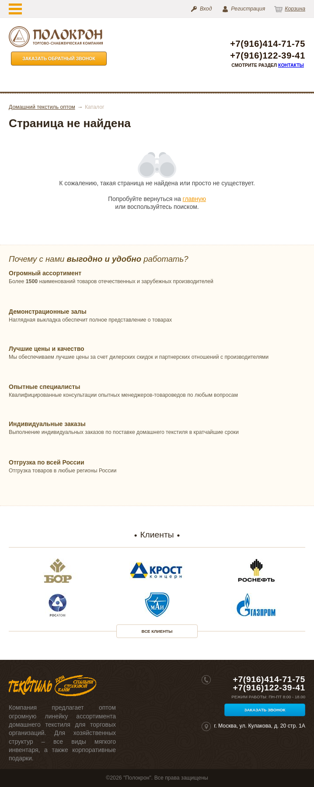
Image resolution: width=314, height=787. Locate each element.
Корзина (295, 9)
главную (194, 198)
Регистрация (248, 9)
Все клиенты (157, 631)
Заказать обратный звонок (58, 58)
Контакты (291, 65)
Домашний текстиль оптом (42, 107)
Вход (206, 9)
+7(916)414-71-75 (267, 44)
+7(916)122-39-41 (267, 55)
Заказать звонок (264, 709)
